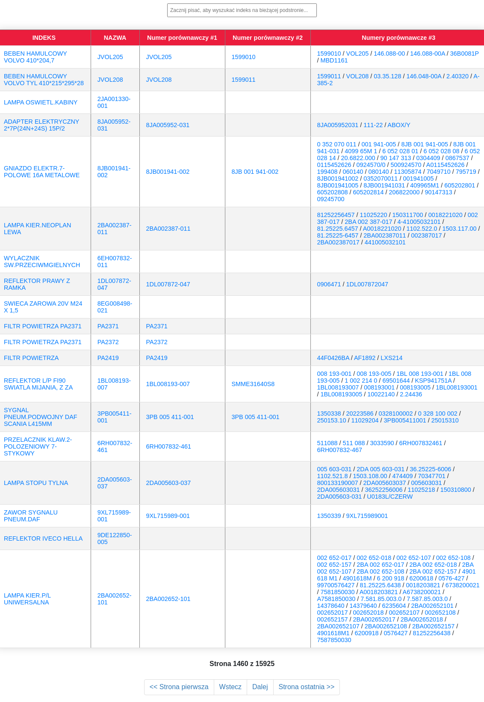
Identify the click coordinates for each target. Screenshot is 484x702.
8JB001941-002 (168, 171)
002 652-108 (453, 557)
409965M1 (424, 185)
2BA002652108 (386, 626)
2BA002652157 (433, 626)
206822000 (404, 192)
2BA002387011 (384, 235)
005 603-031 (334, 469)
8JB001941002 (338, 178)
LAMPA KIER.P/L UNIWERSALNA (27, 599)
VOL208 (357, 76)
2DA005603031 (338, 489)
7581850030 (338, 592)
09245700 (331, 199)
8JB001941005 (338, 185)
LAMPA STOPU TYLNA (36, 482)
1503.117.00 (459, 228)
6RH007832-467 (340, 449)
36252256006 (384, 489)
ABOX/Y (398, 125)
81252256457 (336, 214)
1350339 (329, 515)
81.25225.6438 (380, 585)
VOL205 (357, 53)
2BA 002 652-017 (380, 564)
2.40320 (457, 76)
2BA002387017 (338, 242)
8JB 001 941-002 (255, 171)
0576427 (396, 633)
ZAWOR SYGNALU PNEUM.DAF (31, 516)
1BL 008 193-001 (419, 373)
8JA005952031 (338, 125)
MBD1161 (334, 60)
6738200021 (463, 585)
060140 (353, 171)
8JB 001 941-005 (424, 144)
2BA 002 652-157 (433, 571)
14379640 (363, 605)
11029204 (365, 420)
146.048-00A (423, 76)
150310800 (455, 489)
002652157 (332, 619)
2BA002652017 (374, 619)
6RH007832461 (421, 443)
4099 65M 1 (361, 151)
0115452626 (334, 164)
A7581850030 (336, 598)
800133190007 (337, 482)
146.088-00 (389, 53)
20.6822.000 (358, 158)
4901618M (357, 578)
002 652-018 (374, 557)
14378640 (331, 605)
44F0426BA (333, 357)
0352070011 (380, 178)
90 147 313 (396, 158)
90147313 (438, 192)
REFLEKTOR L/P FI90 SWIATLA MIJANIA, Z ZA (38, 384)
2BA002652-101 (168, 598)
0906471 (329, 284)
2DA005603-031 (339, 496)
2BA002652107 (338, 626)
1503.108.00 (370, 476)
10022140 (381, 394)
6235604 (394, 605)
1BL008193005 (342, 394)
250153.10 (331, 420)
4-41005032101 (419, 221)
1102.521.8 (332, 476)
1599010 (244, 57)
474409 (403, 476)
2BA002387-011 (168, 228)
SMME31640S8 (253, 384)
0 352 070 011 (337, 144)
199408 (327, 171)
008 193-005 (374, 373)
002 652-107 (413, 557)
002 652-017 (334, 557)
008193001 (379, 387)
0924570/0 (371, 164)
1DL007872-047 (168, 284)
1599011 (244, 79)
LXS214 (391, 357)
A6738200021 (422, 592)
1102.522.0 (421, 228)
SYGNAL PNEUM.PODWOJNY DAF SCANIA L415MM (40, 417)
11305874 (408, 171)
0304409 (428, 158)
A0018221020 (382, 228)
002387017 (426, 235)
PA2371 (108, 326)
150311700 (408, 214)
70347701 (432, 476)
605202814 (368, 192)
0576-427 (452, 578)
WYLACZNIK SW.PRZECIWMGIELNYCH (42, 261)
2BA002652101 (432, 605)
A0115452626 (445, 164)
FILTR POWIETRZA (31, 357)
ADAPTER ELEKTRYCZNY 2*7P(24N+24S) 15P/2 (41, 125)
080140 (379, 171)
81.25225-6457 (338, 235)
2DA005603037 (384, 482)
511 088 (354, 443)
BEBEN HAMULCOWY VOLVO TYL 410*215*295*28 (44, 79)
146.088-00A (427, 53)
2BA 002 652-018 (433, 564)
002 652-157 (334, 564)
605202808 (332, 192)
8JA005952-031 (168, 125)
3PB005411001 (405, 420)
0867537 (457, 158)
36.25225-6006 (430, 469)
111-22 (373, 125)
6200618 (422, 578)
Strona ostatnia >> (307, 686)
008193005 (415, 387)
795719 (466, 171)
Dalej (260, 686)
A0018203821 (379, 592)
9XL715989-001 (168, 515)
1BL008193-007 (168, 384)
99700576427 (336, 585)
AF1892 (364, 357)
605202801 (459, 185)
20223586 (360, 413)
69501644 (396, 380)
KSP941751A (433, 380)
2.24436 (411, 394)
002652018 (368, 612)
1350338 (329, 413)
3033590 (382, 443)
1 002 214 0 (361, 380)
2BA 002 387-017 (368, 221)
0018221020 (445, 214)
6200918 (367, 633)
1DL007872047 (367, 284)
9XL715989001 (367, 515)
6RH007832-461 (169, 446)
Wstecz (230, 686)
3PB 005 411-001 (170, 416)
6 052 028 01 (400, 151)
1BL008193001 (457, 387)
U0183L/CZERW (390, 496)
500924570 (406, 164)
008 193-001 (334, 373)
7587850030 (334, 640)
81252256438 (432, 633)
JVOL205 (110, 57)
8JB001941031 (384, 185)
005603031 (426, 482)
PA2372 (108, 342)
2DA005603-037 (168, 482)
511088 (327, 443)
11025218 (421, 489)
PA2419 (108, 357)
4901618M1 (333, 633)
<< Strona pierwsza (179, 686)
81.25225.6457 (337, 228)
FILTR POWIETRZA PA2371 (43, 326)
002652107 (404, 612)
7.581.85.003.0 (380, 598)
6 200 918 (390, 578)
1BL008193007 (338, 387)
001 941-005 (379, 144)
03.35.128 (387, 76)
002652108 (440, 612)
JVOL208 (110, 79)
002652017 (332, 612)
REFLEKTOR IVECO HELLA (43, 538)
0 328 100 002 (437, 413)
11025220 (373, 214)
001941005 (418, 178)
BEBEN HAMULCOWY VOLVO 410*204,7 (35, 57)
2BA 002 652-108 (380, 571)
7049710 (439, 171)
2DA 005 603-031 (380, 469)
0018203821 (423, 585)
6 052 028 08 (441, 151)
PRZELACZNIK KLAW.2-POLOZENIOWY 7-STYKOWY (38, 446)
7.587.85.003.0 (427, 598)
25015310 (445, 420)
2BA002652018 (422, 619)
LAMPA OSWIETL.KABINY (40, 102)
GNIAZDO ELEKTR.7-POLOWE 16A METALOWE (42, 171)
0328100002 (396, 413)
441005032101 (385, 242)
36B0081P (464, 53)
